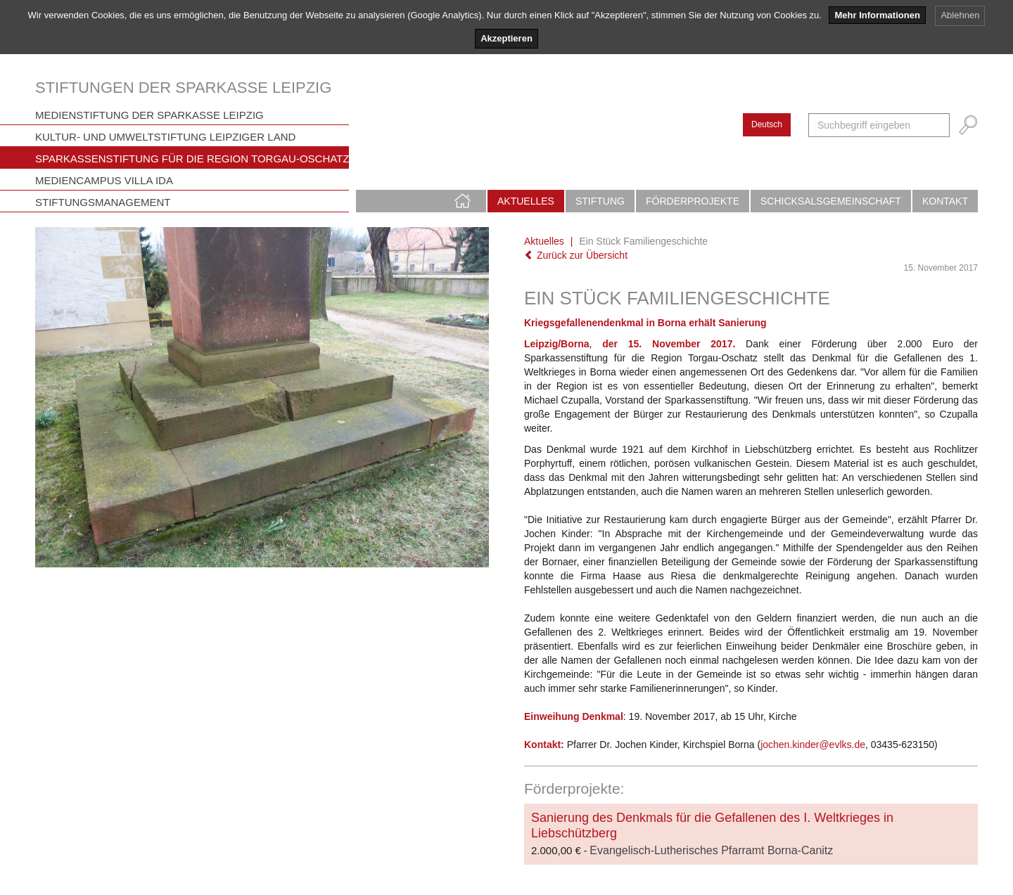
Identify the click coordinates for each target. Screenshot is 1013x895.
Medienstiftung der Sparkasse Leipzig (149, 115)
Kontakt (945, 201)
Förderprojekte (692, 201)
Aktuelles (525, 201)
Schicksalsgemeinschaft (830, 201)
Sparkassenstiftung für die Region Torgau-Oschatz (192, 159)
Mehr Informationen (876, 15)
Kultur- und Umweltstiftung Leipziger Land (165, 137)
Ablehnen (960, 15)
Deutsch (766, 124)
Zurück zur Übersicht (575, 255)
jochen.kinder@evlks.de (812, 744)
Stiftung (600, 201)
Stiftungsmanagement (103, 202)
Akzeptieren (506, 38)
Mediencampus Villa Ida (104, 180)
